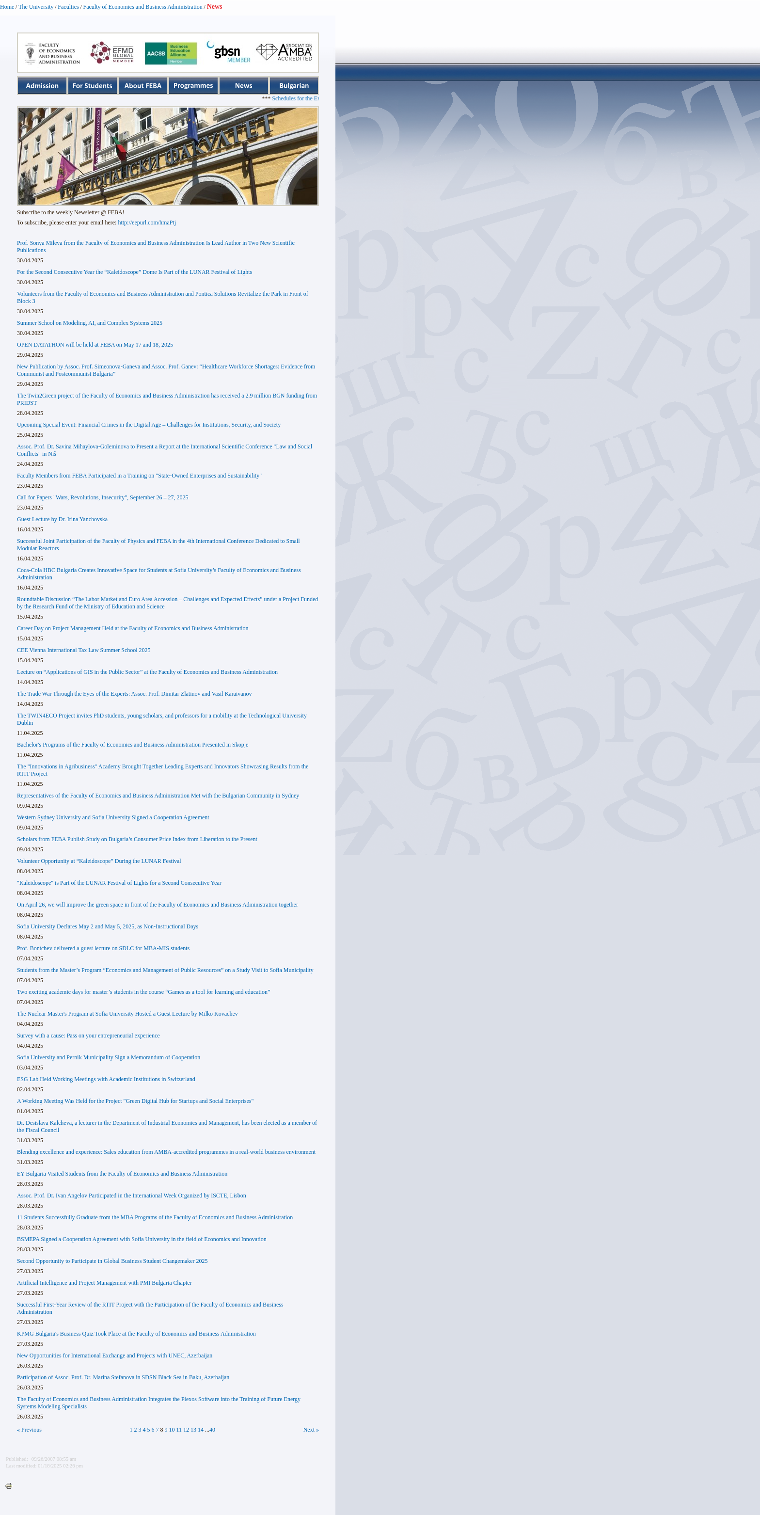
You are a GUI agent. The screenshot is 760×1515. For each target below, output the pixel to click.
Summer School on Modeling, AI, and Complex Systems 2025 (89, 322)
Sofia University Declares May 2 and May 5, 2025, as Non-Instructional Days (107, 926)
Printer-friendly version (11, 1486)
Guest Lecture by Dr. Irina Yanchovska (62, 519)
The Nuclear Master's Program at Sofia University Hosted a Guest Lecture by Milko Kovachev (127, 1013)
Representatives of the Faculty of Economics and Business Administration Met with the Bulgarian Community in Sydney (158, 795)
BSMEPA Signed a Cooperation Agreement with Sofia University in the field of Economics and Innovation (142, 1239)
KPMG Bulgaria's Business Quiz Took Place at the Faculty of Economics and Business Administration (136, 1333)
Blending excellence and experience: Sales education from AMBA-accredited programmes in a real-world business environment (166, 1151)
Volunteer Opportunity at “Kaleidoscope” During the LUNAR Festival (99, 861)
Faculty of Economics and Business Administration (143, 6)
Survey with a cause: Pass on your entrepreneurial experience (88, 1035)
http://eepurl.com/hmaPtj (147, 222)
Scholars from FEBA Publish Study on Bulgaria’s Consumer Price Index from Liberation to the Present (137, 839)
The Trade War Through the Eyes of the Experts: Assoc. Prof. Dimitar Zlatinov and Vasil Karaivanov (134, 693)
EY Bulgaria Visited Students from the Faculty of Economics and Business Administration (122, 1173)
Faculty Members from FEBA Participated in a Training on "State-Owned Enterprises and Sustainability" (139, 475)
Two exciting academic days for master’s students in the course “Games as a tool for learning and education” (143, 992)
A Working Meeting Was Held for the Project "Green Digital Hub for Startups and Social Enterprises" (135, 1101)
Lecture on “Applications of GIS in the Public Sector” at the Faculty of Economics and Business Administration (147, 672)
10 (172, 1429)
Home (7, 6)
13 (193, 1429)
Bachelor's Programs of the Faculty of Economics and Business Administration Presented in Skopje (132, 744)
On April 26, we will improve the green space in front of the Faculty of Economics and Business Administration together (157, 904)
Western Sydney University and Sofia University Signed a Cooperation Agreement (113, 817)
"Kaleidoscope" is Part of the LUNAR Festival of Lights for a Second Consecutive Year (119, 882)
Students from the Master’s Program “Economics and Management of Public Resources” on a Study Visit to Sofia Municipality (165, 970)
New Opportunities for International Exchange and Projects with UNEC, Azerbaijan (114, 1355)
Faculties (68, 6)
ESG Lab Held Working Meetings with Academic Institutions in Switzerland (106, 1079)
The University (35, 6)
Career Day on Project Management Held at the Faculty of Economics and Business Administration (133, 628)
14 (201, 1429)
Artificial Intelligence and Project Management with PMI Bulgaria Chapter (104, 1282)
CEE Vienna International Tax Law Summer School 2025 (84, 650)
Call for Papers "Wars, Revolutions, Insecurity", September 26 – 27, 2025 (102, 497)
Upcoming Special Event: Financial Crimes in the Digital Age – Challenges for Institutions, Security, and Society (149, 424)
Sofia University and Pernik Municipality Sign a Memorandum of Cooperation (108, 1057)
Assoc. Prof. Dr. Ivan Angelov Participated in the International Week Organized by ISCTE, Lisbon (131, 1195)
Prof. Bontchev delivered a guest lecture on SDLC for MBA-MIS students (103, 948)
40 (212, 1429)
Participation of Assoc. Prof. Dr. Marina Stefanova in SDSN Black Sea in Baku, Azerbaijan (123, 1377)
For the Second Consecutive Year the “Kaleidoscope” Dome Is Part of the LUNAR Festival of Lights (134, 272)
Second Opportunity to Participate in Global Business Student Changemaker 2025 (112, 1261)
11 (179, 1429)
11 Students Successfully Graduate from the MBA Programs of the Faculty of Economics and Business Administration (155, 1217)
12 (186, 1429)
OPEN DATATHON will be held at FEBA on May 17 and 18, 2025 (95, 344)
